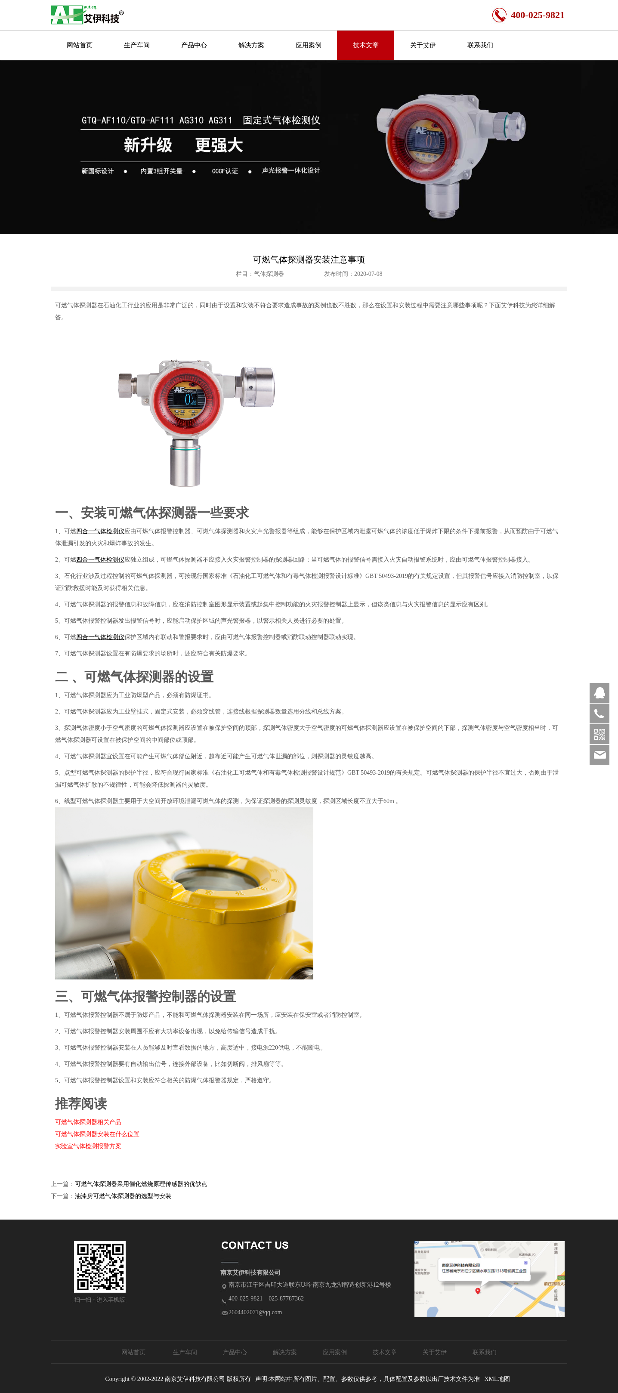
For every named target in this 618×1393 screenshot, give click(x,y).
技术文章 (366, 45)
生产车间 (137, 45)
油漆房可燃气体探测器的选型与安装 (123, 1196)
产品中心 (194, 45)
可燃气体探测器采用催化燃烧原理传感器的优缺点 (141, 1184)
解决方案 (251, 45)
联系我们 (480, 45)
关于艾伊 (423, 45)
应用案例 (308, 45)
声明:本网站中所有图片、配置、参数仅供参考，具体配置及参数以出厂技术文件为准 (367, 1379)
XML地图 (497, 1379)
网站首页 (80, 45)
